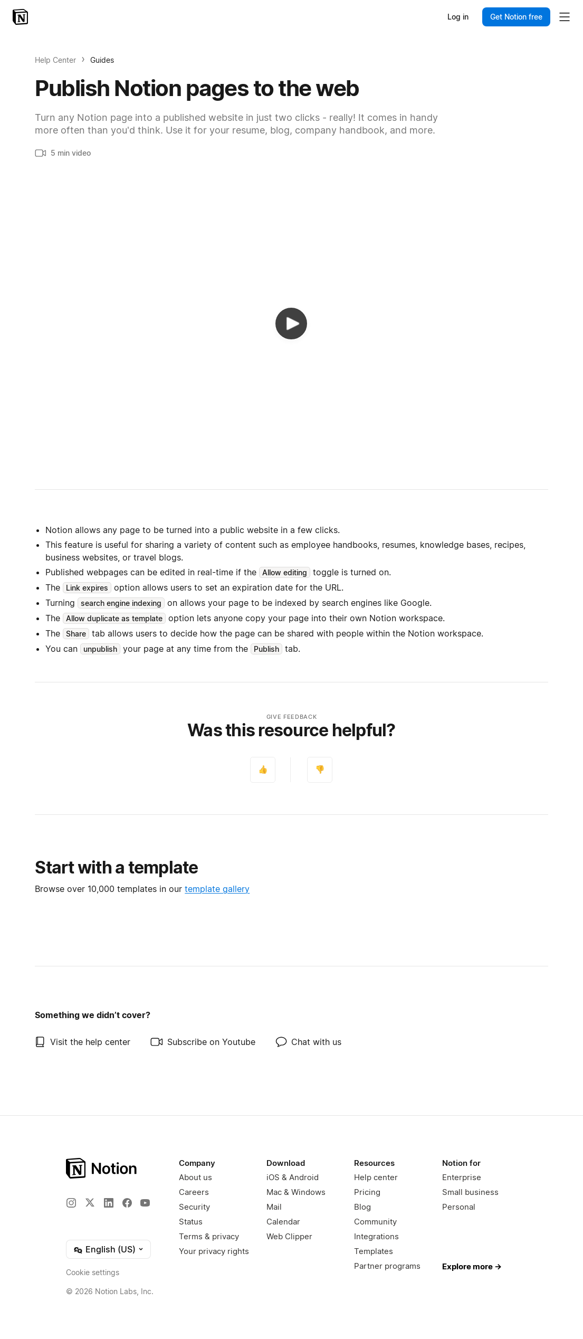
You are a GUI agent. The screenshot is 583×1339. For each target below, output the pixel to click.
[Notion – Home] (21, 17)
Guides (102, 59)
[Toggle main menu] (564, 17)
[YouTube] (145, 1202)
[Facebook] (127, 1202)
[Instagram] (71, 1202)
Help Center (55, 59)
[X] (90, 1202)
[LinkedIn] (109, 1202)
